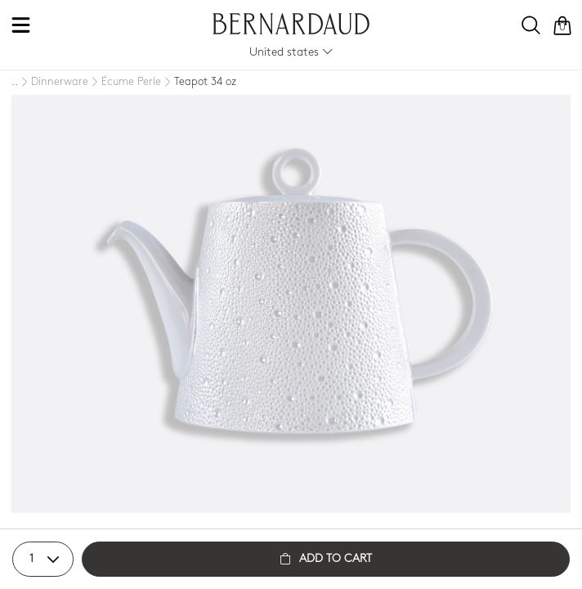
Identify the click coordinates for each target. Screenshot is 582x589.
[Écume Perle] (124, 82)
